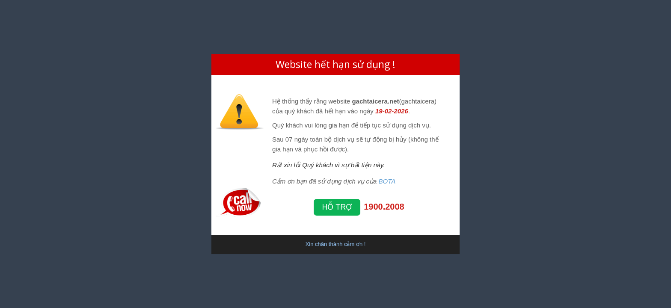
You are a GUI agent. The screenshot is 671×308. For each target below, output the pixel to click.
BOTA (387, 181)
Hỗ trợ (337, 207)
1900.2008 (384, 206)
